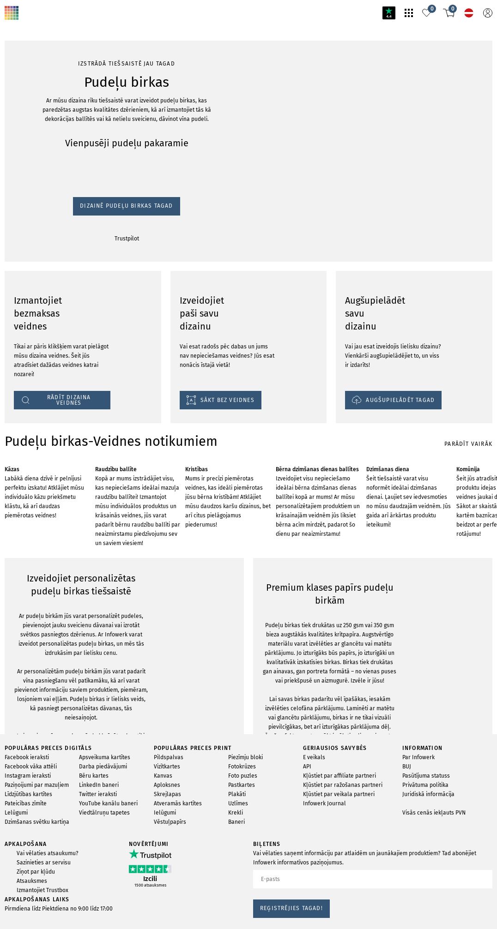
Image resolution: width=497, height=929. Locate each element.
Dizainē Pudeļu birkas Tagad (43, 130)
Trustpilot (14, 140)
